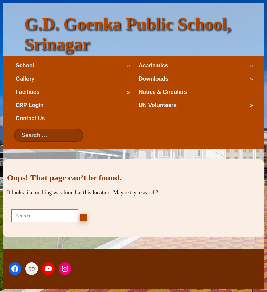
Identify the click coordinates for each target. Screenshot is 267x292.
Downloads (153, 79)
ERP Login (30, 105)
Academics (153, 65)
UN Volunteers (158, 105)
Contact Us (30, 118)
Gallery (25, 79)
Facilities (27, 92)
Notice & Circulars (163, 92)
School (25, 65)
